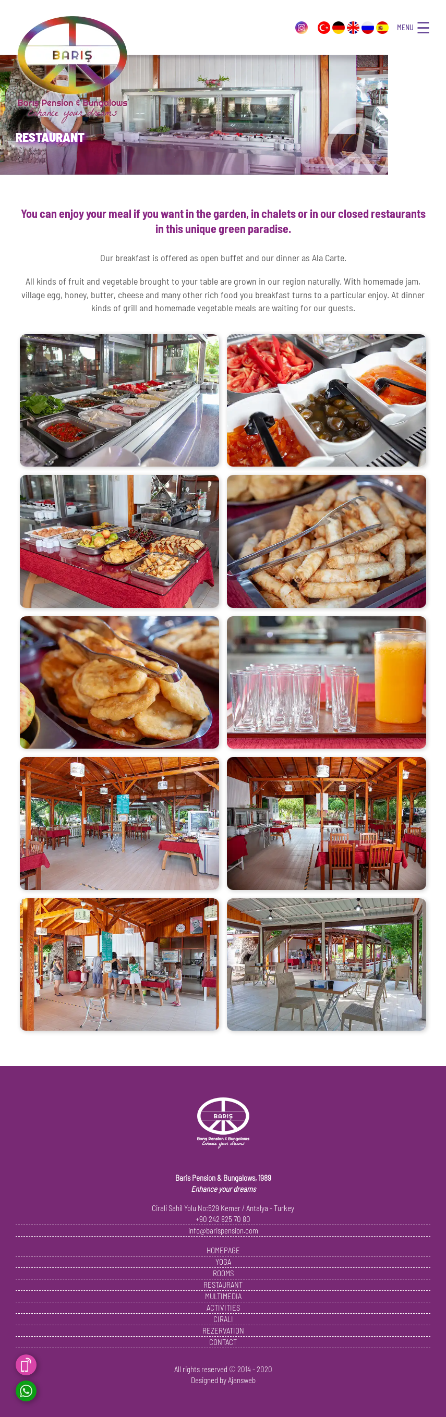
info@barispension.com (223, 1230)
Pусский (367, 27)
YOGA (223, 1261)
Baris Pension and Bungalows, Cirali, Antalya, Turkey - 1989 (72, 71)
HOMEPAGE (223, 1250)
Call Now (26, 1364)
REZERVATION (223, 1330)
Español (382, 27)
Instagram (301, 27)
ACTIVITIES (223, 1307)
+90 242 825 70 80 (223, 1219)
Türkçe (324, 27)
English (353, 27)
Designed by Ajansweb (223, 1380)
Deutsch (338, 27)
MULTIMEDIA (223, 1296)
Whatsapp (26, 1391)
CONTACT (223, 1342)
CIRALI (223, 1319)
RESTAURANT (223, 1284)
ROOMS (223, 1273)
